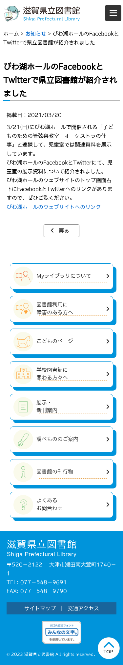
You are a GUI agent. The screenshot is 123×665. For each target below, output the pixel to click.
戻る (64, 230)
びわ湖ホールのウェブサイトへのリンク (54, 206)
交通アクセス (83, 608)
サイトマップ (40, 608)
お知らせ (35, 33)
